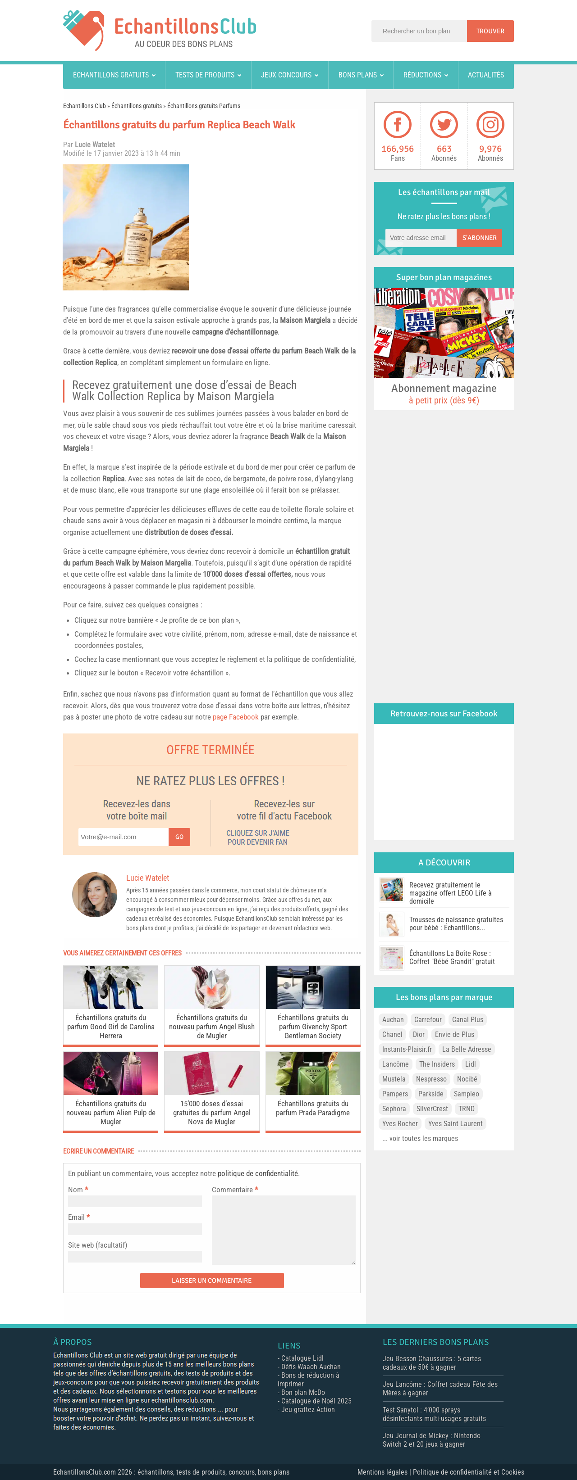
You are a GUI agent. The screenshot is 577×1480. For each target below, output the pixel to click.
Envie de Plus (454, 1034)
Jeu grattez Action (308, 1409)
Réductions (422, 75)
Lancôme (395, 1064)
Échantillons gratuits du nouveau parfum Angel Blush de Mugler (212, 1026)
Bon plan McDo (303, 1392)
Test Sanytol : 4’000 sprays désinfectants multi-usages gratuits (434, 1414)
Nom (75, 1189)
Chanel (392, 1034)
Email (76, 1217)
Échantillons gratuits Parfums (203, 105)
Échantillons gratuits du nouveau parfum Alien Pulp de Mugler (111, 1112)
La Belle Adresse (466, 1049)
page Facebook (236, 716)
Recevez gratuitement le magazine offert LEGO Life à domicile (450, 893)
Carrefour (428, 1019)
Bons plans (358, 75)
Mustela (394, 1079)
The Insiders (437, 1064)
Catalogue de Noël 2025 (316, 1401)
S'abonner (480, 238)
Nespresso (431, 1079)
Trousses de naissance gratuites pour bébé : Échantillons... (456, 923)
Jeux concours (286, 75)
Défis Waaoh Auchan (311, 1366)
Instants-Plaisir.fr (407, 1049)
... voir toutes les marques (420, 1138)
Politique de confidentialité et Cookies (468, 1472)
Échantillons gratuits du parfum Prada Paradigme (313, 1108)
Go (179, 837)
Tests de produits (204, 75)
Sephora (394, 1108)
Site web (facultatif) (97, 1244)
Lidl (470, 1064)
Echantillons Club (84, 105)
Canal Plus (467, 1019)
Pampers (395, 1094)
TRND (466, 1108)
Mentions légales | (385, 1472)
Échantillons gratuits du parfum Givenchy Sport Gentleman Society (313, 1026)
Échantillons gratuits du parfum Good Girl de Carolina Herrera (111, 1026)
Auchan (393, 1019)
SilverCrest (432, 1108)
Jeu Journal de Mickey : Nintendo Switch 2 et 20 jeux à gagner (432, 1439)
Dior (419, 1034)
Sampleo (466, 1094)
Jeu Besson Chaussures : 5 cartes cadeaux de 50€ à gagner (432, 1362)
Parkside (431, 1094)
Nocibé (467, 1079)
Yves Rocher (400, 1123)
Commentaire (235, 1189)
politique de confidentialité (258, 1173)
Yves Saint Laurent (455, 1123)
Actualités (486, 75)
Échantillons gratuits (111, 75)
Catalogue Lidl (302, 1358)
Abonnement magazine (444, 393)
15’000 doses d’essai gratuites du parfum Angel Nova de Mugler (212, 1112)
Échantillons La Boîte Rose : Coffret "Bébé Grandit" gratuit (452, 957)
